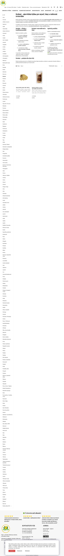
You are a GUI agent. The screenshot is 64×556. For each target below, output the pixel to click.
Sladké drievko (6, 428)
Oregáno (4, 334)
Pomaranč (5, 362)
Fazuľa (4, 133)
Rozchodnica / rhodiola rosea (7, 395)
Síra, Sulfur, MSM (6, 423)
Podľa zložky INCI (6, 506)
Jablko (4, 205)
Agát (4, 26)
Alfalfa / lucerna (6, 22)
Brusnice (4, 83)
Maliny (4, 283)
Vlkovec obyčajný (6, 481)
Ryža (4, 403)
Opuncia (4, 332)
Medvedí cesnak (6, 303)
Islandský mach (6, 202)
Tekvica (4, 457)
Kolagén (4, 241)
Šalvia (4, 444)
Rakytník (4, 383)
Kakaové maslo (6, 227)
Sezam (4, 412)
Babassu (4, 60)
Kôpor (4, 250)
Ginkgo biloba (5, 149)
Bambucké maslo (6, 62)
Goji (3, 151)
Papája (4, 352)
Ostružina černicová (7, 339)
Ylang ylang (5, 487)
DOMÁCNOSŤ (48, 10)
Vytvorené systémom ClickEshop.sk (32, 555)
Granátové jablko (6, 155)
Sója (3, 435)
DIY (53, 10)
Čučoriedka (5, 117)
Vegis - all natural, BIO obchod (10, 7)
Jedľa (4, 218)
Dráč (4, 121)
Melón (4, 307)
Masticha (4, 296)
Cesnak (4, 85)
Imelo (4, 200)
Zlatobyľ (4, 499)
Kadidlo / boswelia (6, 225)
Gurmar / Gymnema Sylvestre (7, 165)
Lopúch (4, 269)
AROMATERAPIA (36, 10)
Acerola (4, 19)
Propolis (4, 371)
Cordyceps (5, 99)
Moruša (4, 314)
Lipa (3, 265)
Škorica (4, 446)
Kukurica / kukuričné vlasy (7, 255)
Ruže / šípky (5, 401)
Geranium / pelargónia (7, 146)
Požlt (4, 366)
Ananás (4, 42)
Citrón (4, 90)
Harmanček (5, 162)
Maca (4, 276)
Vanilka (4, 472)
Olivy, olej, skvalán (6, 330)
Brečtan (4, 78)
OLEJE (42, 10)
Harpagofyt (5, 168)
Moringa (4, 312)
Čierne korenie (5, 110)
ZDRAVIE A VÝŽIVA (6, 10)
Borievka (4, 71)
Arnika (4, 47)
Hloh (4, 170)
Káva (4, 236)
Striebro (4, 442)
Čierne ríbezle (5, 112)
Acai (3, 17)
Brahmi (4, 76)
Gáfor (4, 142)
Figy (3, 140)
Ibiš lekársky (5, 198)
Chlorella (4, 193)
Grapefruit (5, 153)
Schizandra (5, 419)
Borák (4, 69)
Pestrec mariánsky (6, 359)
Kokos (4, 239)
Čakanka (4, 106)
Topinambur (5, 459)
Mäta (4, 298)
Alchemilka (5, 28)
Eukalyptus (5, 130)
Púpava (4, 379)
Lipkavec (4, 267)
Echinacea (5, 128)
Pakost (4, 348)
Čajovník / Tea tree (6, 103)
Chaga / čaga (5, 186)
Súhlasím (12, 551)
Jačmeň (4, 209)
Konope (4, 245)
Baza (4, 65)
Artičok (4, 51)
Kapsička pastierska (7, 232)
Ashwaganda (5, 56)
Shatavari (5, 417)
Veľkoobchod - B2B (45, 7)
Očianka (4, 328)
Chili (3, 191)
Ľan (3, 272)
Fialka (4, 137)
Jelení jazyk (5, 216)
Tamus (4, 452)
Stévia (4, 439)
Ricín (4, 392)
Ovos (4, 341)
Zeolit (4, 497)
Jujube (4, 223)
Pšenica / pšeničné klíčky (6, 376)
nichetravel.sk (53, 539)
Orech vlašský (5, 337)
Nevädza (4, 325)
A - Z (56, 10)
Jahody (4, 207)
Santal (4, 405)
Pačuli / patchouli (6, 343)
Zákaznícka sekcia (25, 7)
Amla (4, 35)
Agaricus (4, 24)
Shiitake (4, 421)
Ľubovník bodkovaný (7, 274)
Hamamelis (5, 160)
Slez (3, 432)
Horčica (4, 177)
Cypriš (4, 101)
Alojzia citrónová (6, 31)
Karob (4, 229)
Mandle (4, 288)
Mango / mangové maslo (6, 291)
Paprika (4, 355)
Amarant (4, 33)
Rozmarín (5, 398)
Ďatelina (4, 126)
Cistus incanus (5, 92)
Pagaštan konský (6, 346)
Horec (4, 180)
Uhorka (4, 469)
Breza (4, 81)
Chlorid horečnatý (6, 195)
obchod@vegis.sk (28, 539)
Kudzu (4, 252)
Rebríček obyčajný (6, 390)
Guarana (4, 158)
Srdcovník (5, 430)
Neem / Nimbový (6, 321)
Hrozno (4, 184)
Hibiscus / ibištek (6, 175)
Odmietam (27, 551)
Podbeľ (4, 364)
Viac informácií (17, 548)
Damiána (4, 119)
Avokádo (4, 53)
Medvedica (5, 305)
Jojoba (4, 220)
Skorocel (4, 426)
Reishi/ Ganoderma (6, 388)
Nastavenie (19, 551)
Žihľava (4, 501)
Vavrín (4, 476)
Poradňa (19, 7)
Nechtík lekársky (6, 323)
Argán (4, 37)
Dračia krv (5, 124)
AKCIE (60, 10)
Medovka (4, 300)
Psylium (4, 373)
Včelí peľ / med (6, 478)
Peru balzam (5, 357)
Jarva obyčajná (6, 211)
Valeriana (4, 474)
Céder (4, 87)
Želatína (4, 494)
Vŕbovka (4, 483)
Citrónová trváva (6, 96)
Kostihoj (4, 248)
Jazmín (4, 214)
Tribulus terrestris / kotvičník (6, 462)
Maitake (4, 278)
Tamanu (4, 454)
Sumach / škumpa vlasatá (6, 449)
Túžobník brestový (6, 465)
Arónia (4, 49)
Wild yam (5, 485)
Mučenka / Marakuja (7, 316)
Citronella (5, 94)
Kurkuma (4, 258)
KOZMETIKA (15, 10)
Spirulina (4, 437)
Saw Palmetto (6, 407)
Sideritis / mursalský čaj (7, 414)
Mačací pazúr (5, 281)
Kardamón (5, 234)
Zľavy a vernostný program (35, 7)
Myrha (4, 318)
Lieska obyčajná (6, 263)
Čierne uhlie (5, 115)
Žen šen (4, 503)
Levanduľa (5, 260)
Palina (4, 350)
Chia (3, 189)
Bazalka (4, 67)
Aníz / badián (5, 40)
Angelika (4, 44)
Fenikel (4, 135)
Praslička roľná (6, 368)
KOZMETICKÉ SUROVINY (25, 10)
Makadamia (5, 285)
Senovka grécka (6, 410)
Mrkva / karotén (6, 309)
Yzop (4, 490)
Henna (4, 173)
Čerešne (4, 108)
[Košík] (61, 7)
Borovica (4, 74)
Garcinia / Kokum (6, 144)
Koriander (5, 243)
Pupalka (4, 381)
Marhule (4, 293)
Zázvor (4, 492)
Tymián (4, 467)
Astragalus (5, 58)
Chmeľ (4, 182)
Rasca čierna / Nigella (7, 386)
